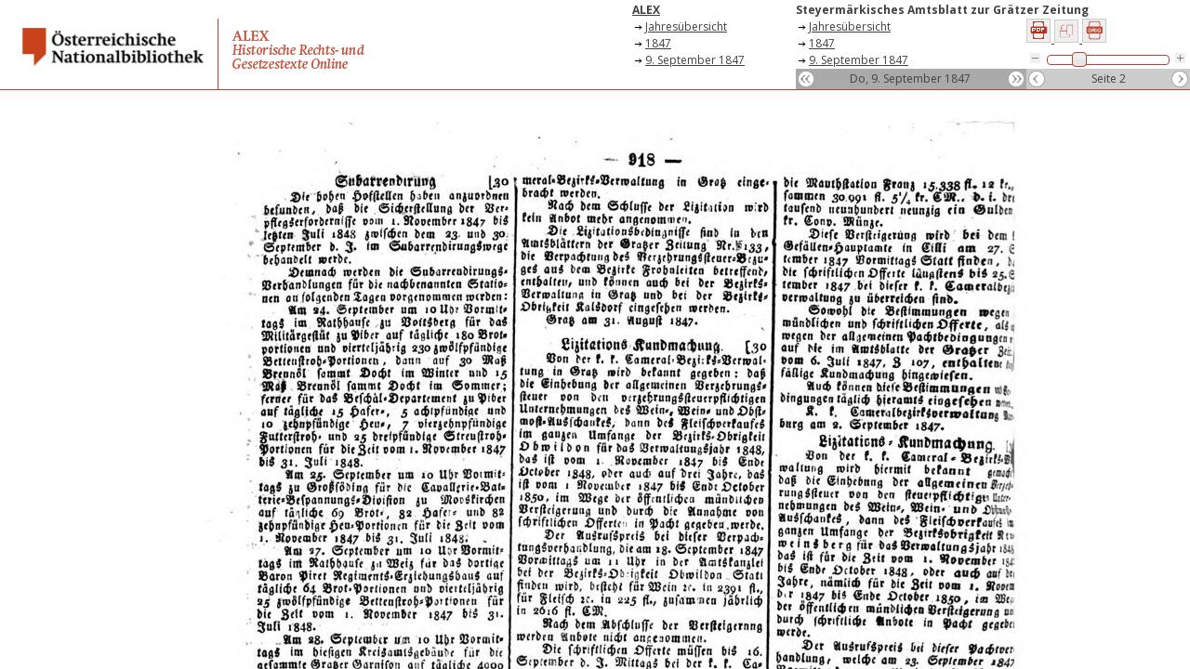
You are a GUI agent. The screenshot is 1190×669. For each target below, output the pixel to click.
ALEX (646, 10)
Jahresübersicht (686, 26)
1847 (658, 43)
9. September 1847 (695, 60)
